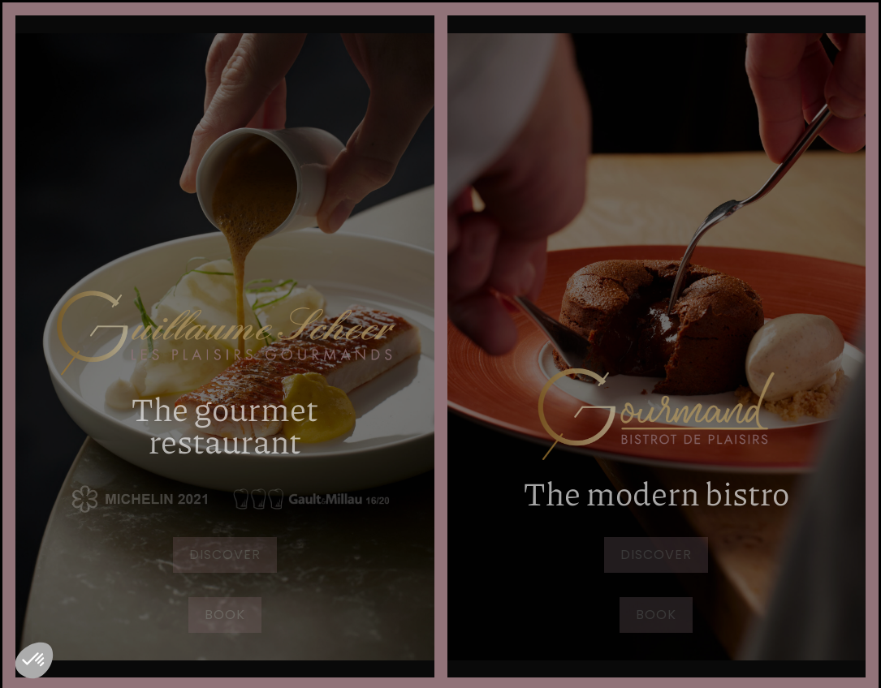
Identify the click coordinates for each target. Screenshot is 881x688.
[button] (34, 660)
